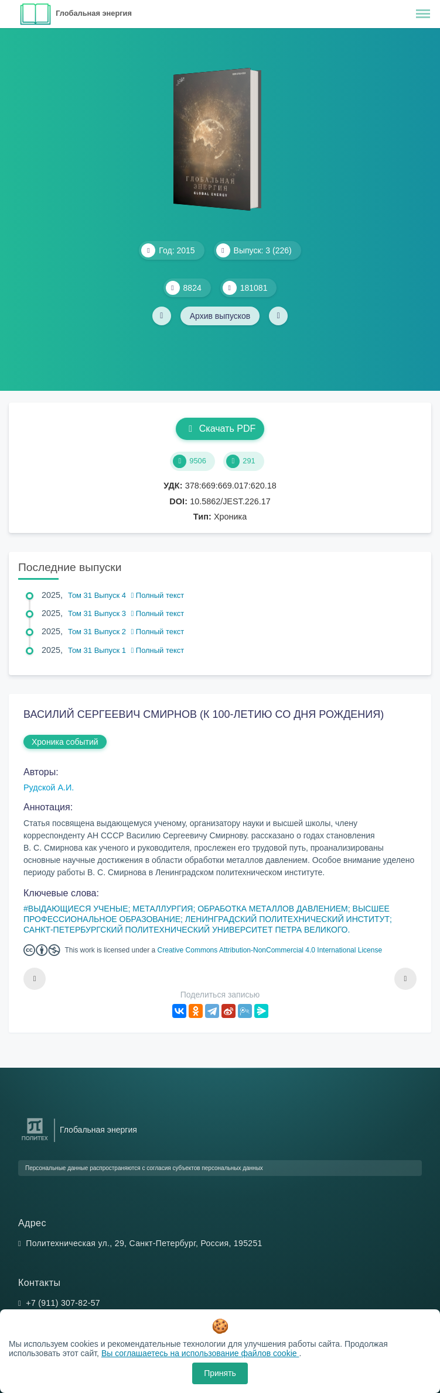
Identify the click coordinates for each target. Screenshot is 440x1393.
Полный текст (158, 595)
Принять (220, 1373)
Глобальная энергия (94, 13)
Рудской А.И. (48, 787)
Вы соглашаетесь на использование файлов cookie (200, 1353)
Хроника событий (65, 742)
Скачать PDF (220, 429)
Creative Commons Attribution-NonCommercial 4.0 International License (270, 950)
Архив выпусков (220, 316)
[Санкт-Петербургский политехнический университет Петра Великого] (35, 1141)
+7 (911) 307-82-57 (63, 1303)
